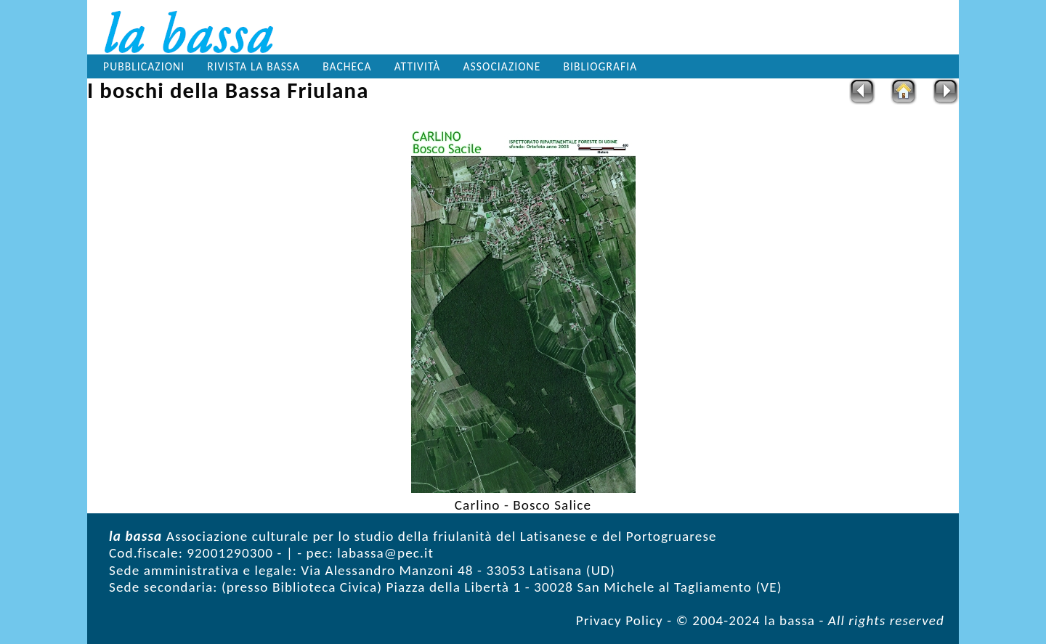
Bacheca (347, 66)
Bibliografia (601, 66)
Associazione (502, 66)
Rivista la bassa (253, 66)
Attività (417, 66)
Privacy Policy (619, 620)
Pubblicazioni (144, 66)
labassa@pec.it (385, 553)
